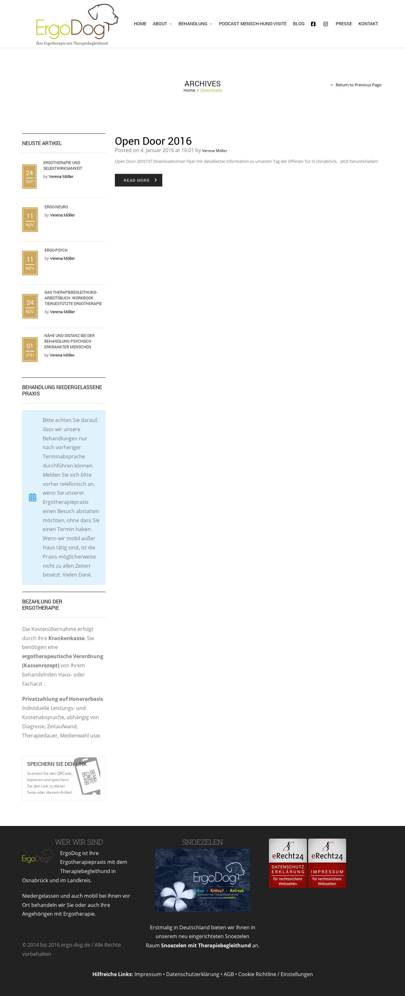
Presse (344, 24)
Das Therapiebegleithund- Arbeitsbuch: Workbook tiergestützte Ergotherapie (73, 298)
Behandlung (193, 24)
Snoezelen (202, 841)
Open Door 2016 (153, 140)
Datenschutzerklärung (192, 974)
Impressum (148, 974)
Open (86, 776)
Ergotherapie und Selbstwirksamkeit (62, 165)
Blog (299, 24)
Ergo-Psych (56, 250)
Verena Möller (214, 150)
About (160, 24)
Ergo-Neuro (56, 206)
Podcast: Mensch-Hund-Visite (253, 24)
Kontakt (368, 24)
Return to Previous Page (358, 85)
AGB (229, 974)
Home (140, 24)
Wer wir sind (79, 841)
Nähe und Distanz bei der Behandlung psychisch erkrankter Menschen (69, 341)
